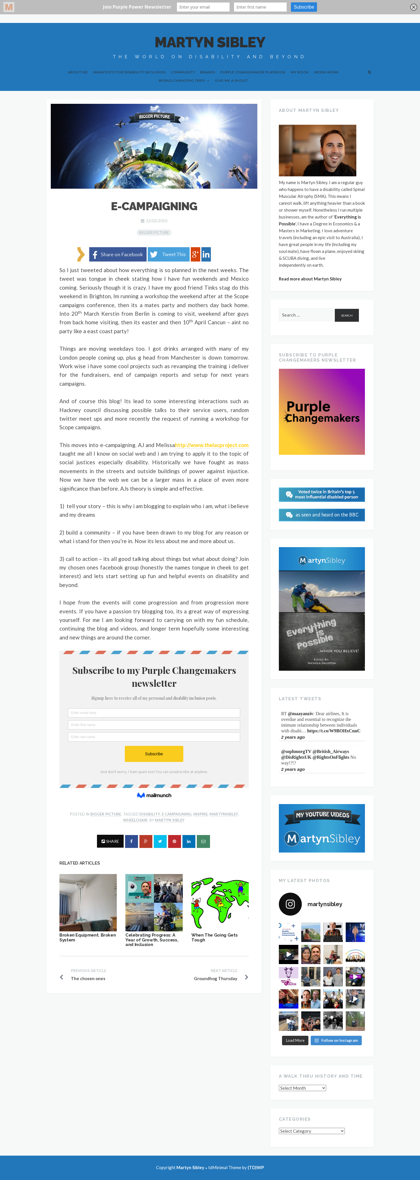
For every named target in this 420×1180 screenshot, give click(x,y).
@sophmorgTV (296, 751)
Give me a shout (231, 80)
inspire (200, 814)
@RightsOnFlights (331, 757)
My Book (300, 72)
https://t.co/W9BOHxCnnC (334, 730)
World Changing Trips (182, 80)
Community (183, 72)
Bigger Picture (154, 232)
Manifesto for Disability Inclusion (129, 72)
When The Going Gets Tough (214, 938)
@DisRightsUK (296, 757)
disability (149, 814)
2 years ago (293, 737)
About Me (78, 72)
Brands (207, 72)
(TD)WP (256, 1167)
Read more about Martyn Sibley (310, 278)
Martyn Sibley (210, 42)
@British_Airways (331, 751)
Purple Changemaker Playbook (253, 72)
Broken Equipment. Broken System (87, 938)
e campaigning (177, 814)
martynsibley (223, 814)
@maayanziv (300, 713)
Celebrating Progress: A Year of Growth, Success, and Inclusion (151, 940)
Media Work (326, 72)
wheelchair (135, 820)
